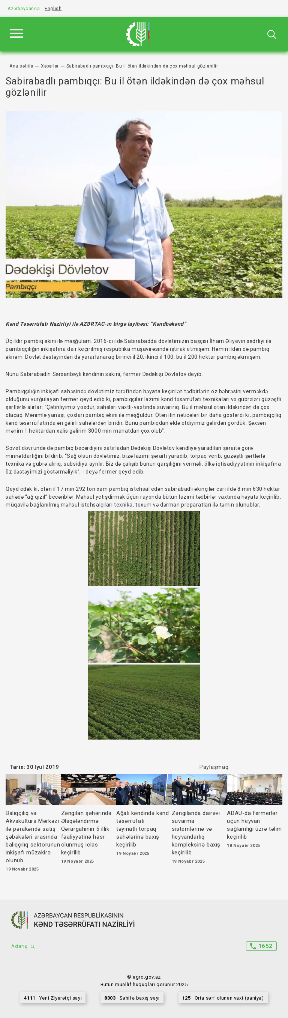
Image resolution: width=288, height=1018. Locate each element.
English (53, 8)
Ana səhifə (21, 66)
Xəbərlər (50, 66)
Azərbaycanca (24, 8)
